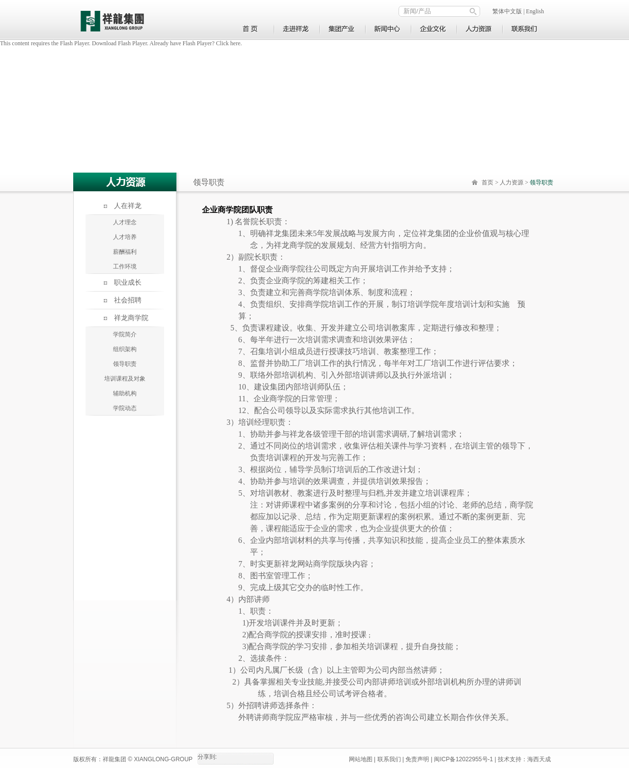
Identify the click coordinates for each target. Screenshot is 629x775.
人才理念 (125, 222)
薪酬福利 (125, 251)
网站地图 (360, 759)
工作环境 (125, 266)
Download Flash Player (119, 43)
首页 (487, 182)
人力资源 (511, 182)
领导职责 (125, 363)
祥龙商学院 (131, 318)
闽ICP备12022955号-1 (463, 759)
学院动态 (125, 408)
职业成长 (128, 282)
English (535, 11)
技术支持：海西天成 (524, 759)
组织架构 (125, 349)
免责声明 (417, 759)
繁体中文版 (507, 11)
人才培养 (125, 237)
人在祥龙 (128, 205)
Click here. (229, 43)
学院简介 (125, 334)
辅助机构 (125, 393)
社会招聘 (128, 300)
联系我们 (389, 759)
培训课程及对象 (124, 378)
